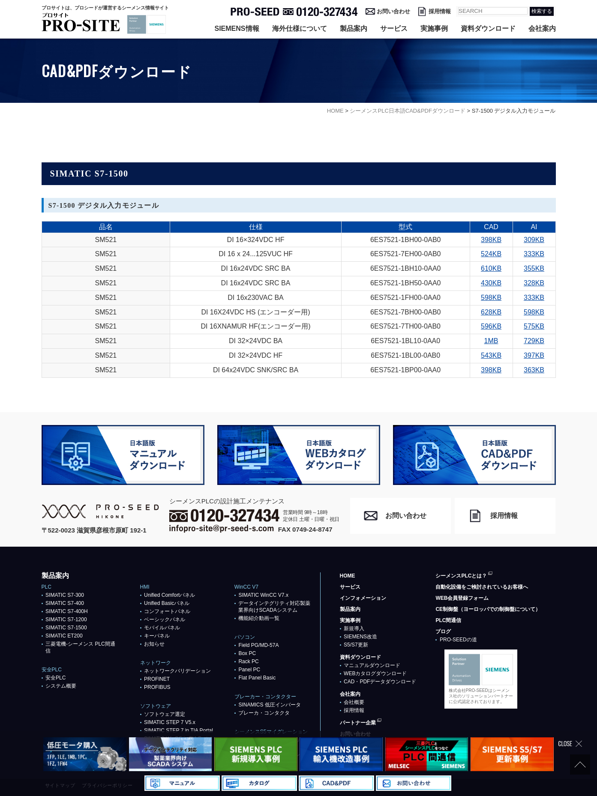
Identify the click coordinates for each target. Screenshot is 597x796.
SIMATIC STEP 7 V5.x (169, 722)
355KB (534, 268)
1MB (491, 340)
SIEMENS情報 (236, 28)
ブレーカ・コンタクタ (264, 713)
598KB (491, 297)
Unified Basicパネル (166, 603)
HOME (347, 576)
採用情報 (440, 11)
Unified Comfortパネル (169, 595)
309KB (534, 239)
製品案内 (353, 28)
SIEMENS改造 (360, 637)
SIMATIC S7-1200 (66, 619)
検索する (541, 11)
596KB (491, 326)
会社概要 (354, 702)
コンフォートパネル (167, 611)
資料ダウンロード (488, 28)
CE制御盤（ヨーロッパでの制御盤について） (487, 609)
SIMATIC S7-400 (64, 603)
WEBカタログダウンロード (375, 673)
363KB (534, 370)
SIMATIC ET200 (63, 636)
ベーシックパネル (164, 619)
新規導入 (354, 628)
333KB (534, 253)
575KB (534, 326)
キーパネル (157, 636)
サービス (394, 28)
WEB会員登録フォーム (462, 598)
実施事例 (434, 28)
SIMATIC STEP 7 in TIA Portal (178, 730)
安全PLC (55, 678)
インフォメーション (363, 598)
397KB (534, 355)
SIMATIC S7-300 (64, 595)
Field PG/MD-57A (258, 645)
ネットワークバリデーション (177, 671)
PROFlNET (157, 679)
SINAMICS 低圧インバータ (269, 705)
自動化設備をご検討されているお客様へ (481, 587)
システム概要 (60, 686)
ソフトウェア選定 (164, 714)
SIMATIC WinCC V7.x (263, 595)
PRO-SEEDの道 (458, 640)
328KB (534, 283)
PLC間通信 (448, 620)
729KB (534, 340)
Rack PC (248, 661)
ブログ (443, 631)
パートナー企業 (358, 723)
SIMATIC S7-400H (66, 611)
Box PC (247, 653)
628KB (491, 312)
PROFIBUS (157, 687)
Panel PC (249, 670)
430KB (491, 283)
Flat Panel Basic (257, 678)
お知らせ (154, 644)
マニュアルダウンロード (372, 665)
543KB (491, 355)
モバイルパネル (162, 628)
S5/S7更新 (356, 645)
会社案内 (542, 28)
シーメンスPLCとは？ (461, 576)
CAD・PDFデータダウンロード (380, 682)
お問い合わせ (393, 11)
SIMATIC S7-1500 (66, 628)
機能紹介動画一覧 (258, 618)
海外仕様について (299, 28)
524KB (491, 253)
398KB (491, 239)
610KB (491, 268)
